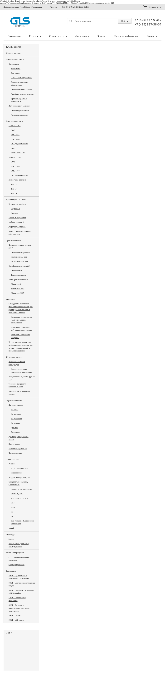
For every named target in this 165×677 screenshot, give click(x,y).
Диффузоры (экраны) (17, 227)
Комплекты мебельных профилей (20, 336)
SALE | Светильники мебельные (17, 599)
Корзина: (152, 7)
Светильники (14, 64)
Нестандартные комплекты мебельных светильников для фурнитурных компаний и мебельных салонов (21, 346)
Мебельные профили (17, 218)
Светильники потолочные (21, 89)
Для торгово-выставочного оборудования (19, 232)
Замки (11, 539)
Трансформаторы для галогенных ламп (17, 385)
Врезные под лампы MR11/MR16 (19, 99)
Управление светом (14, 400)
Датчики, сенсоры (16, 405)
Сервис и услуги (58, 36)
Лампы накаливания (19, 115)
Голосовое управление (18, 448)
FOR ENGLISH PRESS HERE (76, 7)
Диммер (14, 427)
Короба (12, 528)
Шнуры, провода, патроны (19, 477)
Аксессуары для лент (17, 180)
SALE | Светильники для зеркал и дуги (22, 584)
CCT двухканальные (19, 144)
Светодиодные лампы (20, 110)
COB (13, 130)
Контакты (152, 36)
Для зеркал (15, 73)
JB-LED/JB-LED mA (19, 498)
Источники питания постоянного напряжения (21, 370)
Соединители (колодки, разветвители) (18, 483)
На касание (15, 423)
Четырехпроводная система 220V (20, 246)
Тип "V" (14, 184)
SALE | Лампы (14, 615)
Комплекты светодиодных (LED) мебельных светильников (21, 320)
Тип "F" (14, 189)
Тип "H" (14, 193)
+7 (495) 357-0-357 (148, 20)
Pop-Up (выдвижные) (19, 468)
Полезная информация (126, 36)
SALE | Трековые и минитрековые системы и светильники (19, 608)
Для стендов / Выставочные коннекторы (22, 522)
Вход (28, 7)
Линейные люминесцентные (22, 94)
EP (12, 516)
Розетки (12, 464)
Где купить (35, 36)
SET (12, 503)
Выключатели (14, 444)
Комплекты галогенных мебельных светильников (21, 328)
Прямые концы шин (19, 257)
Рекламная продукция (15, 553)
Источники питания (14, 357)
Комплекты (10, 299)
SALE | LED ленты (16, 620)
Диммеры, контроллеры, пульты (19, 438)
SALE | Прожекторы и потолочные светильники (19, 577)
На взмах (14, 409)
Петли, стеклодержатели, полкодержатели (19, 545)
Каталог (101, 36)
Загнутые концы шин (19, 261)
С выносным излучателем (21, 77)
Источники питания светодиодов (17, 363)
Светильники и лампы (15, 59)
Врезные (14, 213)
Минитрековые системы (18, 279)
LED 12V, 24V (17, 494)
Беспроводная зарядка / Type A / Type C (22, 377)
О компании (14, 36)
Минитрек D (16, 284)
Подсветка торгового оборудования (19, 83)
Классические (16, 473)
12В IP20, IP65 (14, 126)
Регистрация (36, 7)
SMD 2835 (15, 135)
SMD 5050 (15, 139)
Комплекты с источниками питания (19, 392)
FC (12, 512)
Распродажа (11, 571)
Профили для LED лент (15, 200)
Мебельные (15, 68)
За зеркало (15, 432)
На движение (16, 418)
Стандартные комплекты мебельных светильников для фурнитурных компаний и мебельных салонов (21, 308)
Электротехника (12, 459)
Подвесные (15, 209)
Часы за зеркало (15, 453)
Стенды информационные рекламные (19, 558)
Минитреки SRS (17, 288)
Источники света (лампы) (19, 106)
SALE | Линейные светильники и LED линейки (21, 591)
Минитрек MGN (17, 293)
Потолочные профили (17, 204)
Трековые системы (13, 240)
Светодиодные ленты (15, 121)
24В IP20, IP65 (14, 157)
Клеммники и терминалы (21, 489)
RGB (13, 148)
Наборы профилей (16, 222)
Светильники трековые (20, 252)
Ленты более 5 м (17, 153)
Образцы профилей (16, 565)
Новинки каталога (13, 53)
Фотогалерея (82, 36)
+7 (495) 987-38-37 (148, 24)
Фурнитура (10, 534)
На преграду (16, 414)
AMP (13, 507)
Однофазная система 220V (19, 266)
